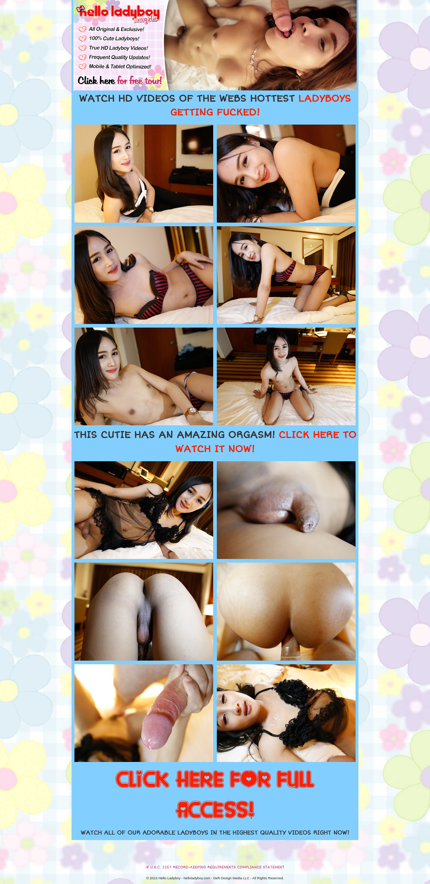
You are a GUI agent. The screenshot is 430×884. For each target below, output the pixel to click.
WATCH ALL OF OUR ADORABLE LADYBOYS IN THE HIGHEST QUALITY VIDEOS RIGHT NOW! (215, 832)
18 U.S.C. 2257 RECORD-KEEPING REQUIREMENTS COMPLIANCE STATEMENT (215, 867)
